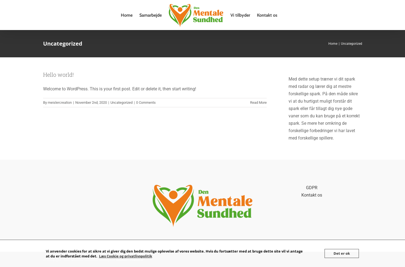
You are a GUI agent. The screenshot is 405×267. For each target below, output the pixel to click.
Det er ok (342, 253)
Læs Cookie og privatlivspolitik (125, 256)
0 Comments (146, 102)
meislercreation (60, 102)
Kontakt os (311, 195)
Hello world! (58, 74)
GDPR (311, 187)
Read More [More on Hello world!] (258, 102)
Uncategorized (121, 102)
